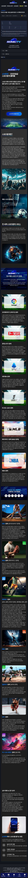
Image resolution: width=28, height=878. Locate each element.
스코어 (9, 875)
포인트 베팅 (3, 875)
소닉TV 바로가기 (14, 114)
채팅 (25, 875)
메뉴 (2, 2)
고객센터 (19, 875)
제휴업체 (21, 6)
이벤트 (25, 6)
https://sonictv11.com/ (14, 47)
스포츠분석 (16, 6)
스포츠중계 (3, 6)
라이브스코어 (10, 6)
